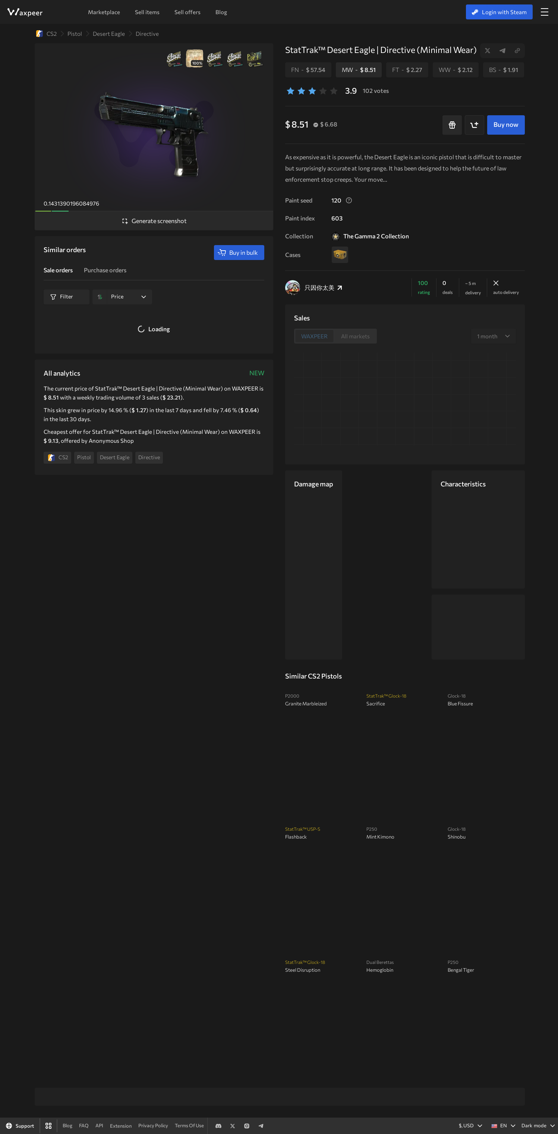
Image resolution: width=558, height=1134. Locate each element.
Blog (221, 12)
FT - (407, 69)
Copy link (517, 50)
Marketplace (104, 12)
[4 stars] (323, 90)
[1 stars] (290, 90)
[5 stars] (333, 90)
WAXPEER (24, 12)
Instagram (247, 1126)
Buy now (506, 124)
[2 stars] (301, 90)
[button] (501, 1125)
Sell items (147, 12)
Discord (218, 1126)
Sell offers (187, 12)
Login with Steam (499, 12)
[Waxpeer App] (48, 1125)
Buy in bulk (237, 252)
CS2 (46, 33)
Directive (147, 33)
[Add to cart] (474, 125)
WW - (456, 69)
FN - (308, 69)
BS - (503, 69)
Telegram (502, 50)
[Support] (20, 1125)
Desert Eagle (109, 33)
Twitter (487, 50)
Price (128, 296)
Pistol (74, 33)
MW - (359, 69)
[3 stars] (312, 90)
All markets (355, 336)
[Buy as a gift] (452, 125)
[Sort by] (99, 296)
